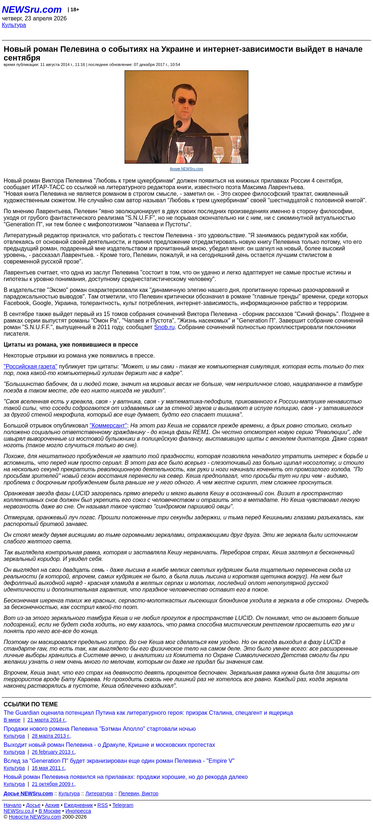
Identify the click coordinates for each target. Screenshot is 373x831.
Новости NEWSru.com (35, 817)
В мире (12, 720)
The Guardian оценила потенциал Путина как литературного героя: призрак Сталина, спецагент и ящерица (148, 713)
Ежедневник (78, 805)
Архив (52, 805)
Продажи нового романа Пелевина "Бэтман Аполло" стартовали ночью (100, 729)
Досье (33, 805)
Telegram (123, 805)
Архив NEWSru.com (186, 169)
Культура (14, 25)
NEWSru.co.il (19, 811)
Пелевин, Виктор (138, 793)
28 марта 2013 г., (51, 736)
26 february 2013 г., (54, 752)
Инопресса (78, 811)
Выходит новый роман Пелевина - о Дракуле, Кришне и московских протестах (109, 745)
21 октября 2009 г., (54, 784)
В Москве (50, 811)
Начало (12, 805)
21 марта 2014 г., (47, 720)
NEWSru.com (32, 9)
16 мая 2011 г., (49, 768)
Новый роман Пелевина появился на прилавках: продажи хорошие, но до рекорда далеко (126, 777)
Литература (99, 793)
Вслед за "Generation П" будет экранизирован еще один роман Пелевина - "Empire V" (119, 761)
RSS (102, 805)
